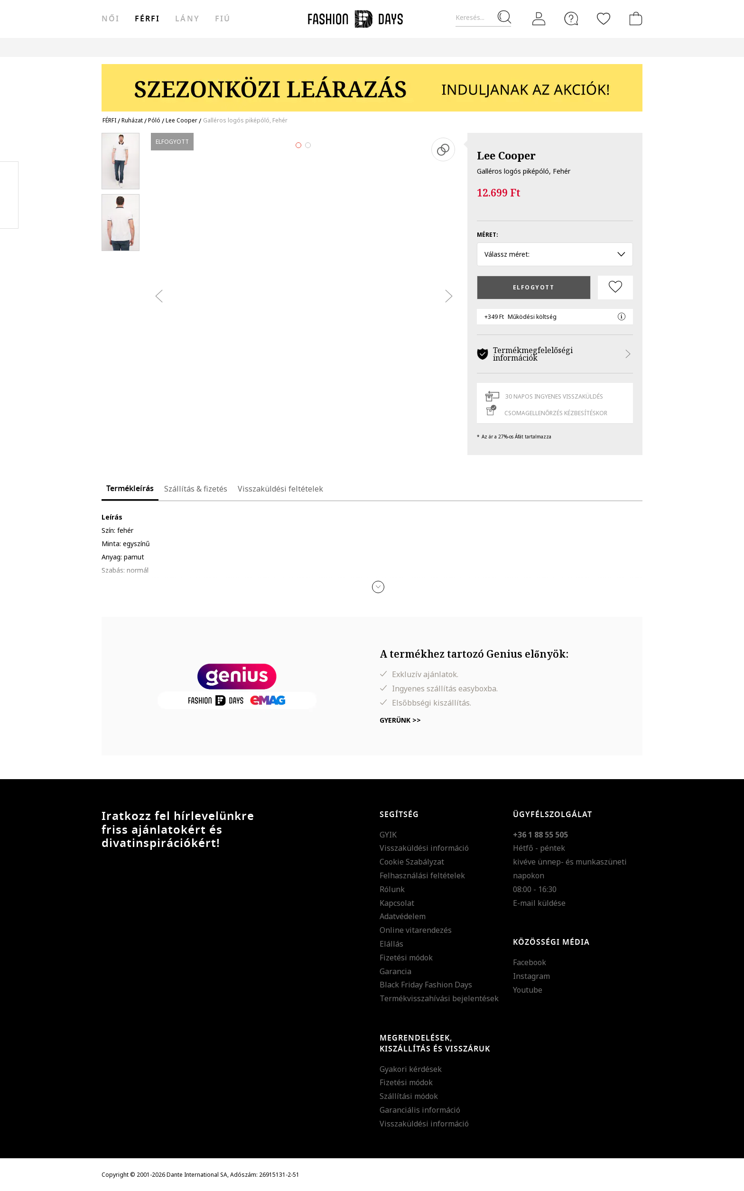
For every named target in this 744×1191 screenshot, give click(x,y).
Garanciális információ (420, 1110)
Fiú (223, 19)
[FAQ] (571, 18)
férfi (147, 19)
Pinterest (9, 195)
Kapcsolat (397, 903)
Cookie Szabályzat (412, 861)
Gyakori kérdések (411, 1069)
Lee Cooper (506, 155)
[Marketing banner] (372, 83)
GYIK (388, 834)
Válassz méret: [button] (554, 254)
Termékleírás (130, 488)
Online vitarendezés (416, 930)
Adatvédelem (403, 916)
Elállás (391, 944)
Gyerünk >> (400, 720)
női (111, 19)
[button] (378, 587)
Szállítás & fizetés (195, 489)
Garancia (395, 971)
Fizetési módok (406, 957)
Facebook (529, 962)
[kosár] (633, 18)
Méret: (487, 235)
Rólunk (392, 889)
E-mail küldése (539, 903)
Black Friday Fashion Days (426, 984)
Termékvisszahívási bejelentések (439, 998)
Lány (187, 19)
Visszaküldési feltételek (280, 489)
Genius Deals (431, 47)
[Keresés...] (483, 18)
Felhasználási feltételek (422, 875)
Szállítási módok (409, 1096)
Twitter (9, 214)
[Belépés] (539, 19)
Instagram (531, 976)
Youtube (527, 990)
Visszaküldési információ (424, 848)
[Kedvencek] (603, 18)
